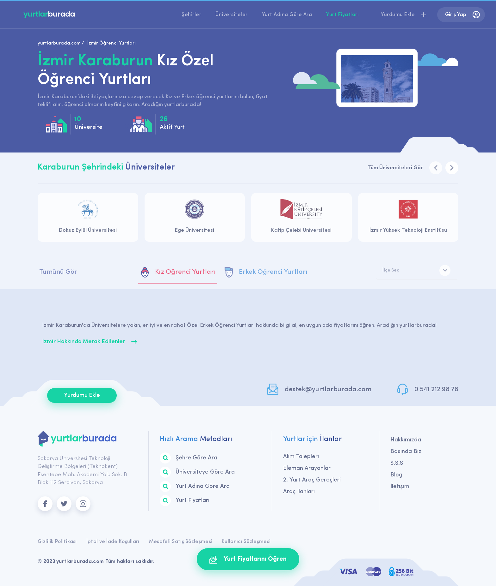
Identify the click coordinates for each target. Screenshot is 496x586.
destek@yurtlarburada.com (328, 389)
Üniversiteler (231, 14)
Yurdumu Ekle (82, 395)
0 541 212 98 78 (436, 389)
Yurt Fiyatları (342, 14)
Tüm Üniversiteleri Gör (395, 167)
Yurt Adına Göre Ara (287, 14)
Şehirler (191, 14)
